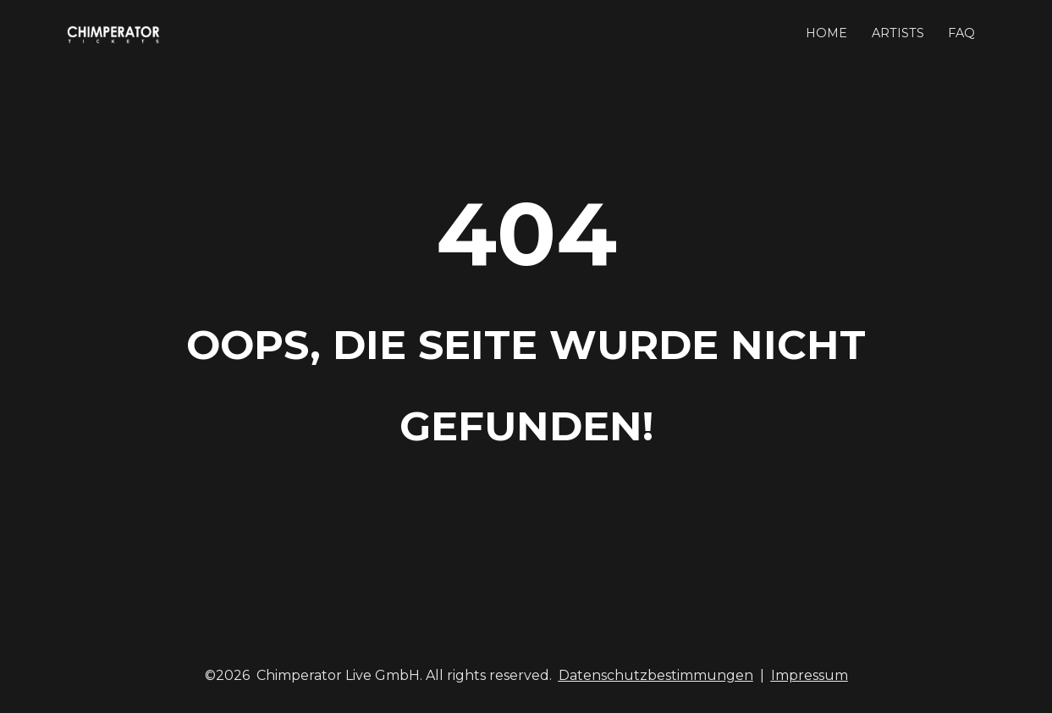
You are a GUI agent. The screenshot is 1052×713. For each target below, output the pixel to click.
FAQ (961, 33)
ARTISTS (898, 33)
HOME (826, 33)
